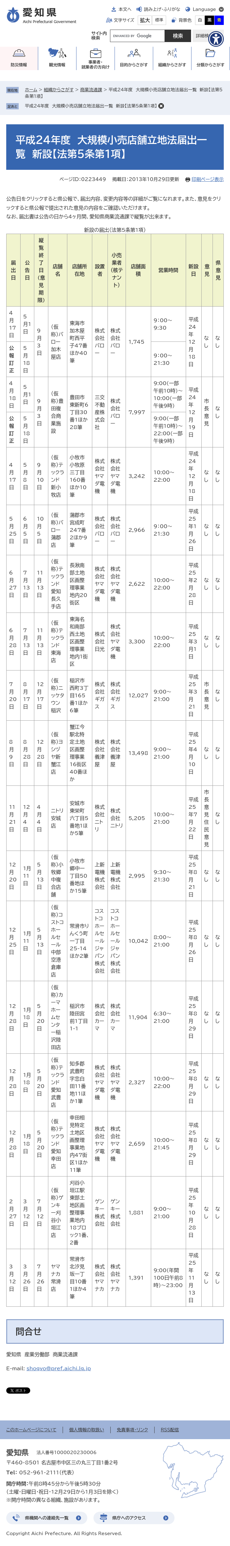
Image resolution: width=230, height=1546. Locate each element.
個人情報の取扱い (86, 1430)
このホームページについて (31, 1430)
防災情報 (19, 65)
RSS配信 (170, 1430)
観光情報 (57, 65)
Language (204, 9)
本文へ (125, 9)
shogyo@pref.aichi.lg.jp (58, 1368)
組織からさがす (59, 90)
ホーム (31, 90)
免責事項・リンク (132, 1430)
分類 (211, 65)
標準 (159, 20)
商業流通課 (91, 90)
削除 (161, 106)
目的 (134, 65)
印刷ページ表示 (208, 179)
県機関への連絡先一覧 (47, 1518)
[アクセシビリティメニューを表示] (216, 39)
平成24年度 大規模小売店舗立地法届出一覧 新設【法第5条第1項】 (91, 106)
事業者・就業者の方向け (95, 64)
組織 (172, 65)
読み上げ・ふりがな (162, 9)
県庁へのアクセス (129, 1518)
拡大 (145, 20)
